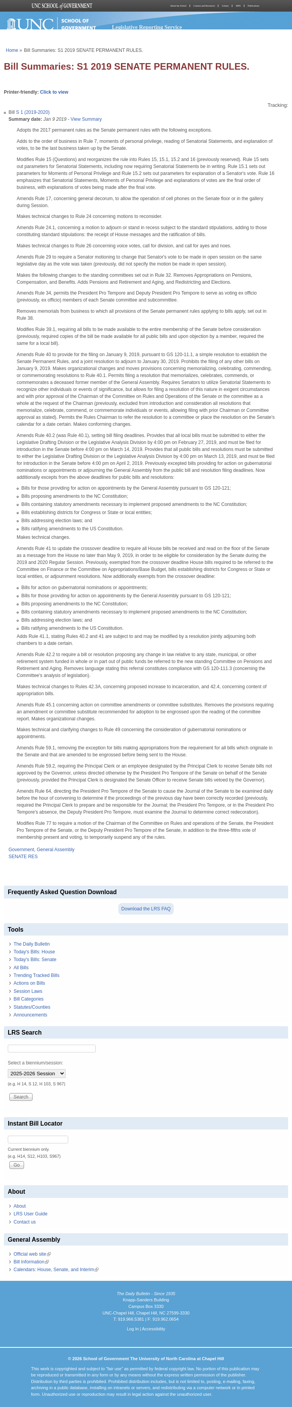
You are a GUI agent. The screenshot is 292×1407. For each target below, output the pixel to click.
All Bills (21, 967)
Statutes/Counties (32, 1007)
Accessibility (153, 1328)
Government (21, 849)
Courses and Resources (204, 6)
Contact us (25, 1222)
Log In (133, 1328)
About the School (178, 6)
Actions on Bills (29, 983)
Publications (253, 6)
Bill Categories (28, 999)
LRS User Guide (30, 1214)
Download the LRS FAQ (146, 909)
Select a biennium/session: (35, 1063)
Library (225, 6)
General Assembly (55, 849)
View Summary (86, 119)
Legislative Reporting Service (147, 27)
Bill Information (31, 1262)
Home (12, 50)
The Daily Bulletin (32, 944)
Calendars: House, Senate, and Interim (56, 1269)
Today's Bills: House (34, 952)
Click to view (54, 92)
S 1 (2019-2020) (33, 112)
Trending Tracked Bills (36, 975)
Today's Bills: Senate (35, 959)
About (20, 1206)
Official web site (32, 1254)
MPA (238, 6)
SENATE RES (23, 856)
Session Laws (28, 991)
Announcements (30, 1015)
